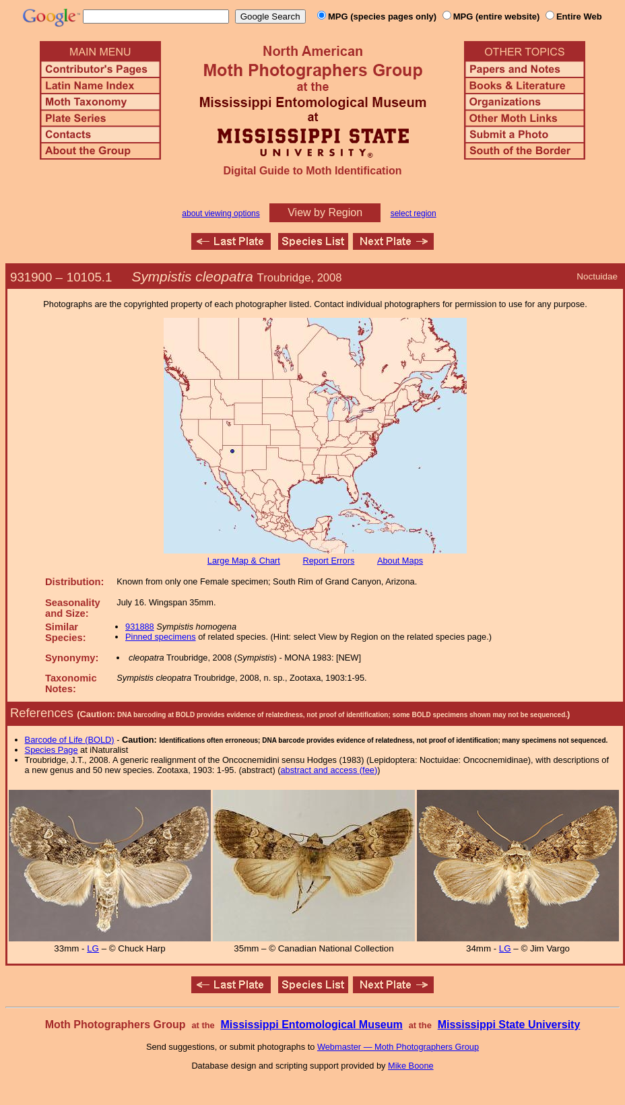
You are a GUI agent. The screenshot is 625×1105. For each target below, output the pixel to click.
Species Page (51, 750)
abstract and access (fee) (328, 770)
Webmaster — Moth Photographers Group (398, 1047)
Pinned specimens (160, 637)
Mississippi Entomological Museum (311, 1024)
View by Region (325, 212)
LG (93, 948)
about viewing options (220, 213)
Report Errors (329, 561)
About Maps (400, 561)
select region (413, 213)
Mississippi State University (509, 1024)
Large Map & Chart (243, 561)
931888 (139, 627)
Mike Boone (411, 1066)
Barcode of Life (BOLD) (69, 740)
